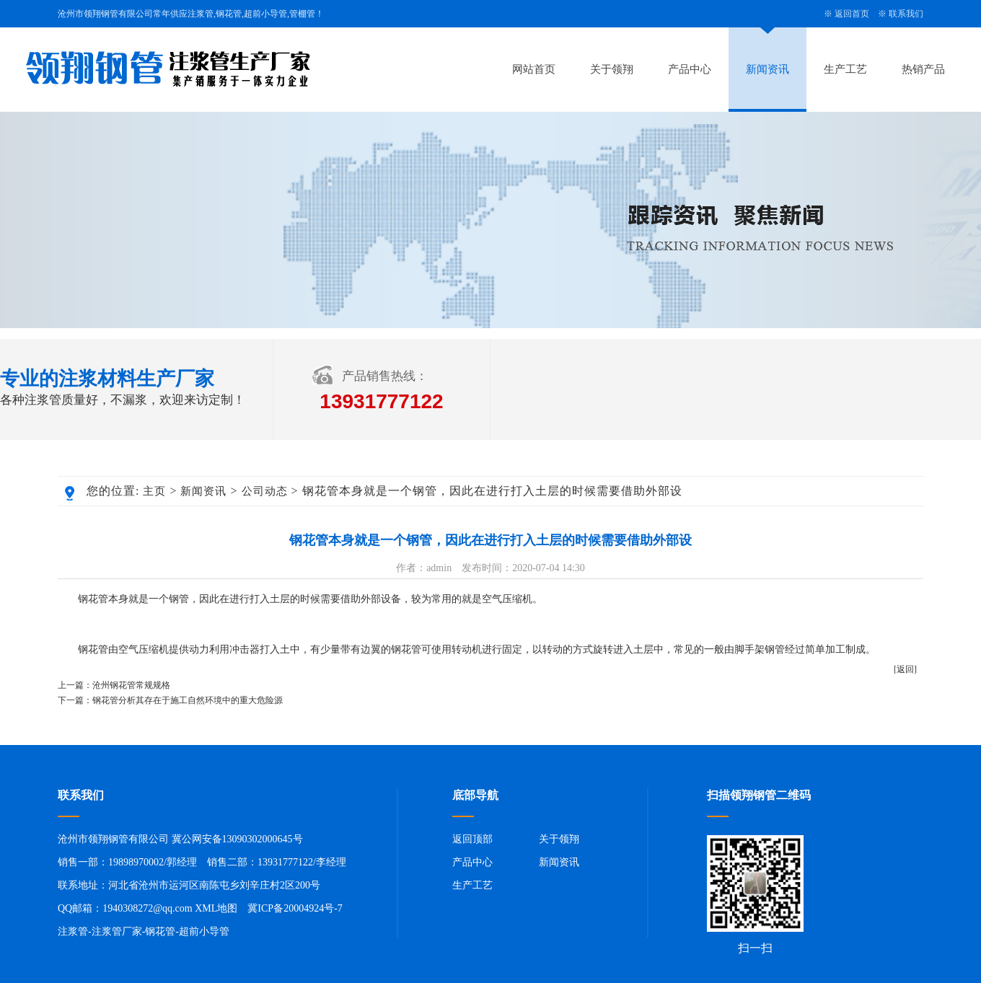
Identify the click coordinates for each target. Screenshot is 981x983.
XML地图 (216, 908)
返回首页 (852, 14)
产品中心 (689, 69)
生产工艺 (845, 69)
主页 (154, 491)
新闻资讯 (767, 69)
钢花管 (160, 931)
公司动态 (265, 491)
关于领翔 (611, 69)
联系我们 (906, 14)
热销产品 (923, 69)
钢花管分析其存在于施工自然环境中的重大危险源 (187, 700)
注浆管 (73, 931)
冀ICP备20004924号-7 (294, 908)
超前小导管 (204, 931)
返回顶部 (472, 839)
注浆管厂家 (117, 931)
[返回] (905, 669)
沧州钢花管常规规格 (131, 685)
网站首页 (533, 69)
